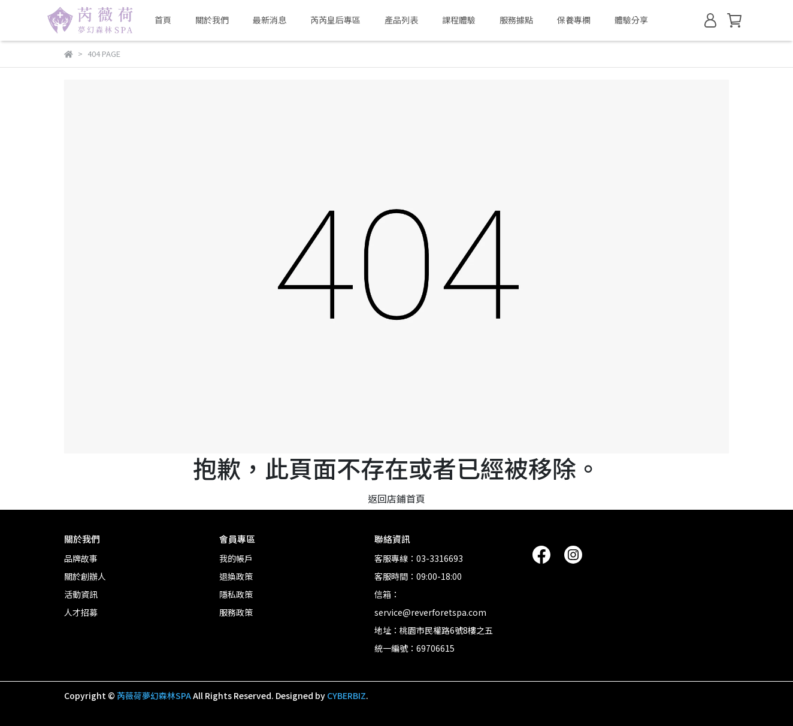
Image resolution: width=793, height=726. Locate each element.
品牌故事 (81, 558)
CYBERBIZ (346, 695)
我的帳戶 (236, 558)
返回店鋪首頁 (396, 498)
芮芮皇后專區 (335, 20)
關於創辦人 (85, 576)
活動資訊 (81, 594)
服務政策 (236, 612)
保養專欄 (574, 20)
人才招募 (81, 612)
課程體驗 (459, 20)
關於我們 (212, 20)
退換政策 (236, 576)
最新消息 (269, 20)
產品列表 (401, 20)
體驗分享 (631, 20)
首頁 (163, 20)
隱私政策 (236, 594)
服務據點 (516, 20)
